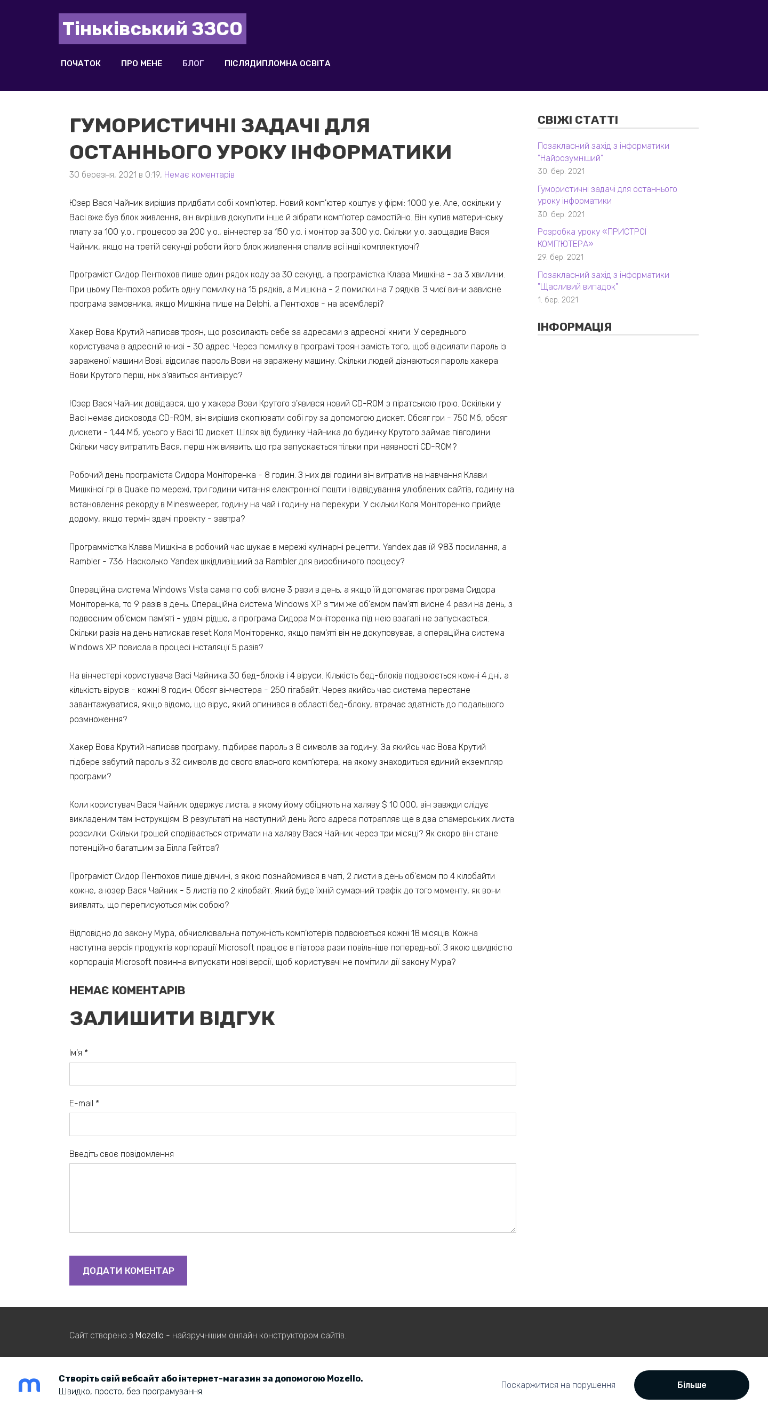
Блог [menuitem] (204, 60)
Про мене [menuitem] (152, 60)
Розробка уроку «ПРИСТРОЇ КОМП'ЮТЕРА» (592, 230)
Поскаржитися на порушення (558, 1385)
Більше (692, 1385)
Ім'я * (78, 1046)
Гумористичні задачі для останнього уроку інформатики (607, 187)
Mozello (149, 1328)
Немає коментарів (199, 168)
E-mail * (84, 1096)
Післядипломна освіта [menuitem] (288, 60)
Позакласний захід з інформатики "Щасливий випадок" (603, 273)
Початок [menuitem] (91, 60)
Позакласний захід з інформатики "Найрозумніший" (603, 145)
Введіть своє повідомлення (121, 1146)
